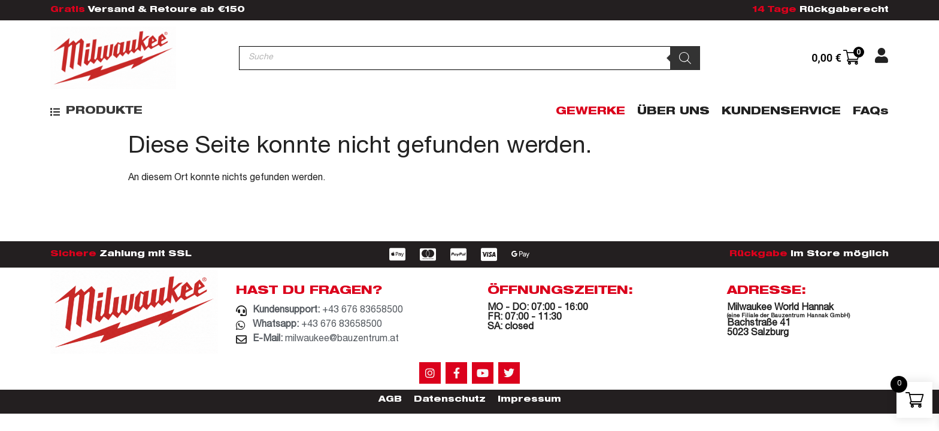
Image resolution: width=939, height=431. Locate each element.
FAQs (871, 112)
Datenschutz (450, 400)
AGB (390, 400)
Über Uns (673, 112)
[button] (96, 111)
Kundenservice (781, 112)
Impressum (529, 400)
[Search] (685, 58)
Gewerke (590, 112)
